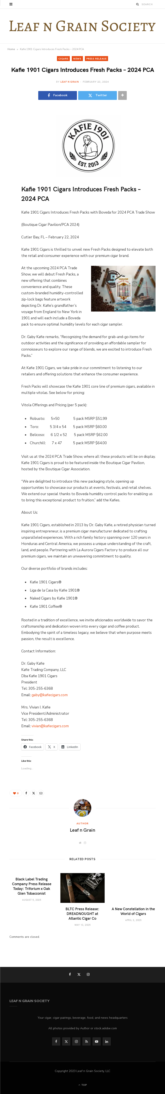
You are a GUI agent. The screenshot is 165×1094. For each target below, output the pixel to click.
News (77, 58)
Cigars (63, 58)
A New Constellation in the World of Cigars (133, 911)
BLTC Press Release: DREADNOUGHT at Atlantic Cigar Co (82, 913)
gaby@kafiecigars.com (50, 695)
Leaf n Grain (69, 81)
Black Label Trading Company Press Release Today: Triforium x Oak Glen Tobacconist (31, 886)
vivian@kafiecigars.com (50, 726)
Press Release (96, 58)
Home (11, 49)
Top (82, 1085)
